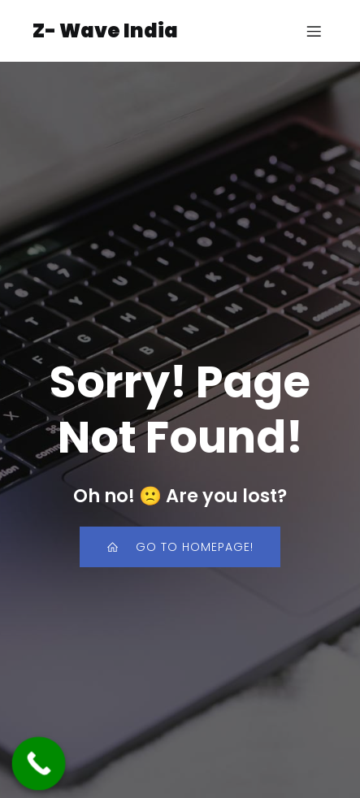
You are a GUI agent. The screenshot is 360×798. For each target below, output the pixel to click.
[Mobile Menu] (313, 31)
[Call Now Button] (39, 764)
